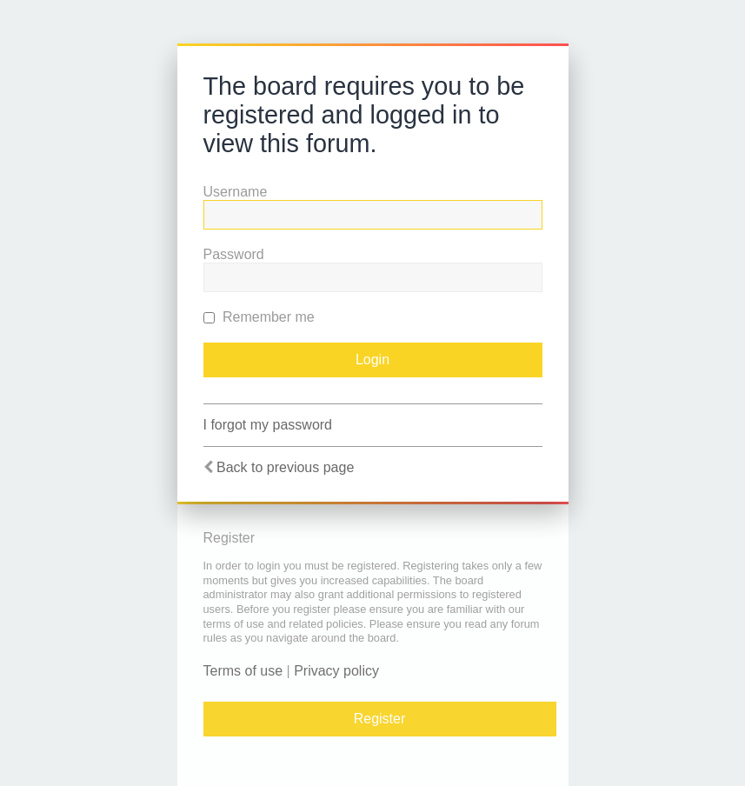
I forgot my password (268, 424)
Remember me (259, 317)
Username (235, 191)
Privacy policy (336, 670)
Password (233, 254)
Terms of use (243, 670)
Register (380, 718)
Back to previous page (285, 467)
